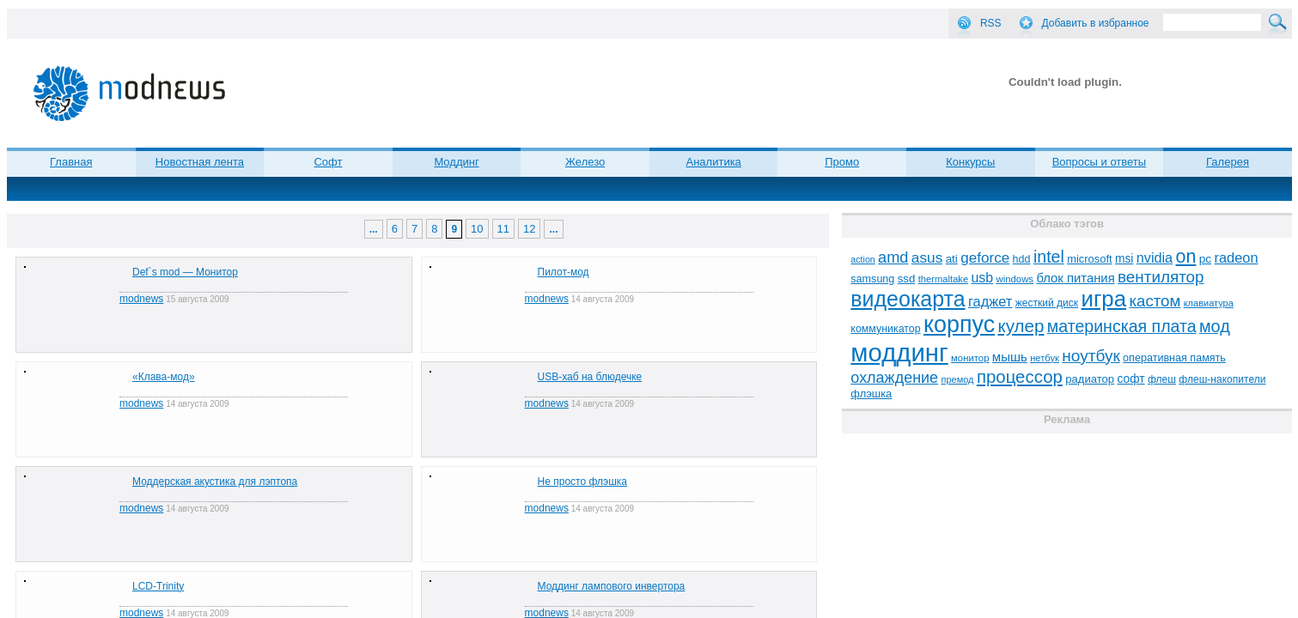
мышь (1009, 356)
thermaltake (943, 279)
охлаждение (894, 377)
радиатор (1089, 379)
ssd (907, 278)
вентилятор (1161, 277)
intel (1048, 256)
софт (1130, 379)
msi (1124, 258)
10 (477, 228)
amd (893, 257)
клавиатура (1209, 303)
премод (957, 379)
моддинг (899, 352)
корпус (959, 324)
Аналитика (713, 161)
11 (503, 228)
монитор (970, 358)
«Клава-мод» (163, 377)
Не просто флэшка (582, 482)
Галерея (1227, 161)
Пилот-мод (563, 272)
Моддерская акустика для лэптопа (214, 482)
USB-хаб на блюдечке (590, 377)
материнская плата (1122, 326)
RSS (991, 23)
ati (952, 258)
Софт (328, 161)
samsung (872, 279)
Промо (842, 161)
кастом (1154, 301)
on (1186, 256)
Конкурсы (970, 161)
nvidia (1155, 257)
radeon (1236, 257)
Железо (585, 161)
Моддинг (456, 161)
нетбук (1044, 358)
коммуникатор (885, 329)
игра (1103, 299)
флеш (1162, 379)
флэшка (871, 393)
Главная (71, 161)
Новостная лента (199, 161)
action (862, 259)
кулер (1020, 326)
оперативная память (1174, 358)
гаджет (990, 301)
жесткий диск (1046, 303)
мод (1214, 326)
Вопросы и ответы (1099, 161)
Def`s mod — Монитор (185, 272)
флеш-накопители (1222, 379)
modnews (141, 299)
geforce (984, 258)
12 (529, 228)
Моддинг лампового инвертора (612, 586)
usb (983, 277)
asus (927, 257)
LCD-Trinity (158, 586)
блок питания (1075, 278)
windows (1014, 279)
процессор (1020, 376)
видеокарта (907, 299)
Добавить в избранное (1095, 23)
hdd (1022, 259)
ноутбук (1090, 356)
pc (1205, 258)
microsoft (1089, 258)
